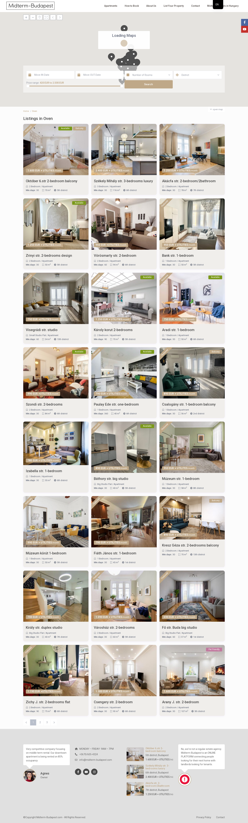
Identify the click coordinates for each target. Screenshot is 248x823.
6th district (131, 190)
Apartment (47, 186)
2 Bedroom (34, 186)
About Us (151, 5)
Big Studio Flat (104, 484)
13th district (63, 339)
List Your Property (174, 5)
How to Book (132, 5)
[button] (111, 57)
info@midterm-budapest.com (95, 759)
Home (26, 111)
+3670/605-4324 (88, 754)
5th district (62, 190)
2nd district (198, 413)
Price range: (32, 83)
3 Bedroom (102, 186)
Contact (195, 5)
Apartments (110, 5)
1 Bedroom (171, 261)
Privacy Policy (203, 817)
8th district (198, 488)
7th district (198, 190)
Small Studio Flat (37, 335)
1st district (130, 562)
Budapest (163, 755)
